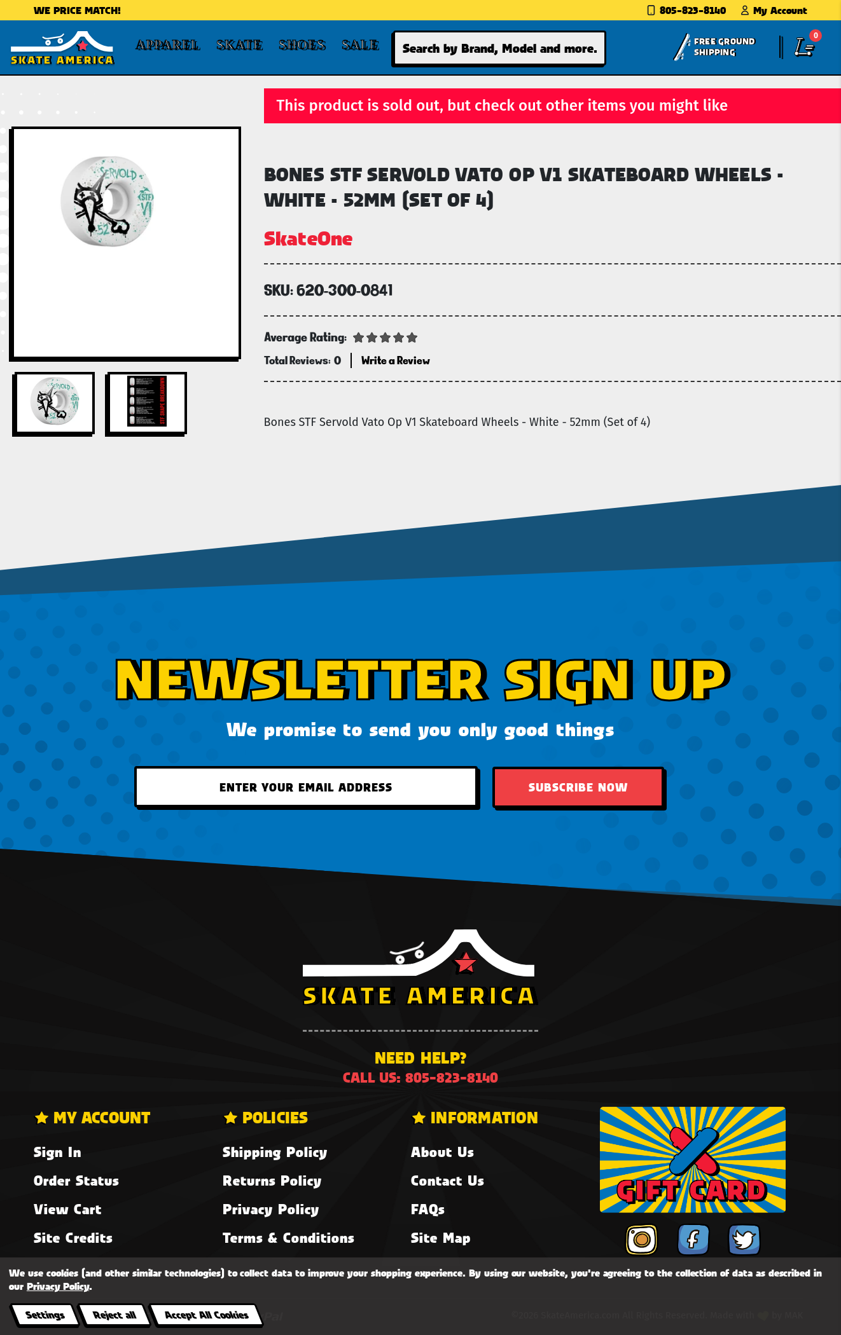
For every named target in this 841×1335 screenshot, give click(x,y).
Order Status (76, 1180)
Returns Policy (272, 1180)
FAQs (428, 1209)
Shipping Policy (275, 1151)
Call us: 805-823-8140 (420, 1077)
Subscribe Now (578, 787)
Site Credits (73, 1237)
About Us (442, 1151)
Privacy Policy (271, 1209)
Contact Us (447, 1180)
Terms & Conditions (288, 1237)
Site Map (441, 1237)
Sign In (57, 1151)
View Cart (68, 1209)
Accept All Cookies (206, 1314)
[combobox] (499, 48)
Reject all (114, 1314)
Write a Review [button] (395, 360)
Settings (45, 1314)
